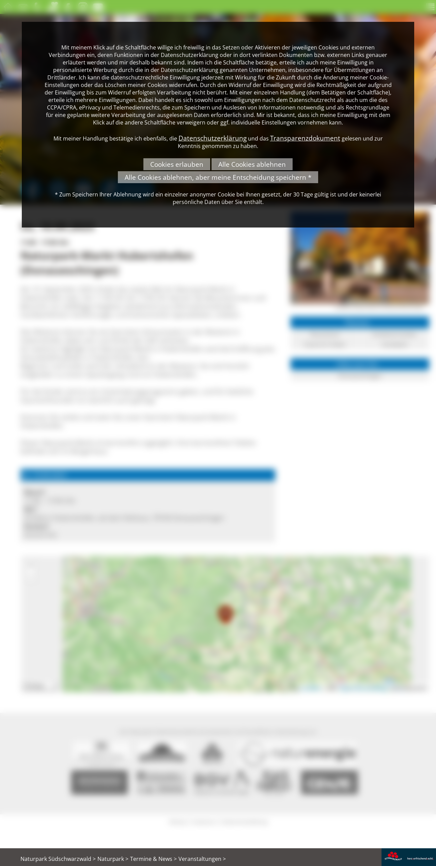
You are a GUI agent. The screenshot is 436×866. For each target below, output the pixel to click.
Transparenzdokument (305, 138)
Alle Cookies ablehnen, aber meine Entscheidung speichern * (218, 177)
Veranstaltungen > (202, 859)
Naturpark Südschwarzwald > (58, 859)
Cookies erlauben (176, 164)
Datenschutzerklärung (212, 138)
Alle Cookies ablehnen (252, 164)
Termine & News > (153, 859)
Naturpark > (112, 859)
